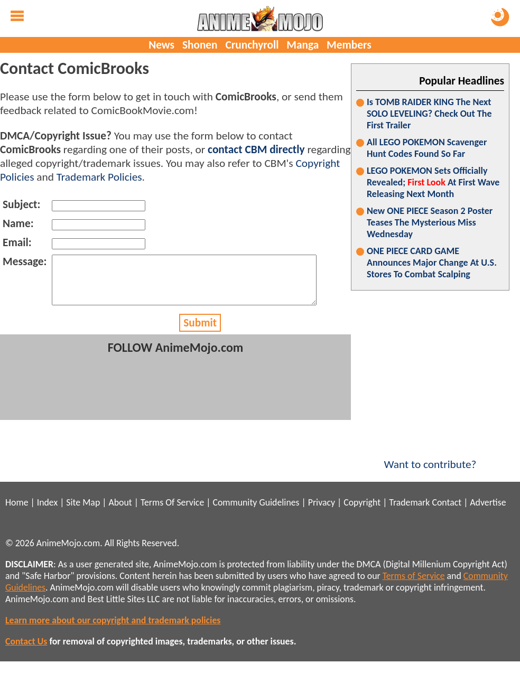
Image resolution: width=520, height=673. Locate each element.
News (161, 45)
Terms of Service (414, 576)
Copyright (361, 502)
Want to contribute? (430, 457)
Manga (302, 45)
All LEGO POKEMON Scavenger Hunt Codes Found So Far (427, 148)
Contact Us (26, 641)
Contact (446, 502)
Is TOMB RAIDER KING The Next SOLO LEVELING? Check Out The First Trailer (429, 113)
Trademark (409, 502)
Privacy (321, 502)
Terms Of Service (172, 502)
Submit (200, 332)
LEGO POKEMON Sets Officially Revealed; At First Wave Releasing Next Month (433, 182)
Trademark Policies (99, 177)
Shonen (200, 45)
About (120, 502)
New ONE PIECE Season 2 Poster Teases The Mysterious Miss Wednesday (430, 222)
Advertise (488, 502)
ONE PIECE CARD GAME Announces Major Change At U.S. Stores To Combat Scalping (432, 262)
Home (16, 502)
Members (349, 45)
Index (47, 502)
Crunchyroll (251, 45)
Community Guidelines (255, 502)
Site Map (83, 502)
